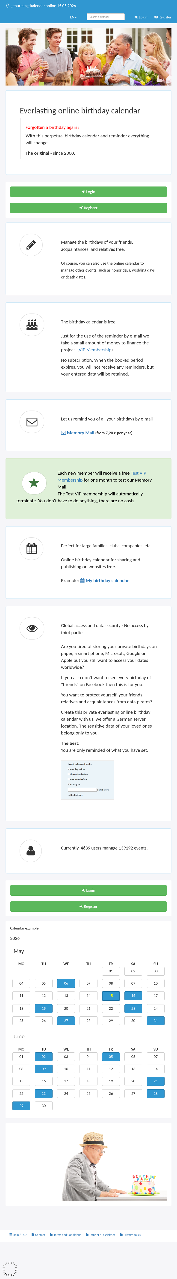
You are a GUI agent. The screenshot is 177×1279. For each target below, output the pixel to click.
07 (88, 983)
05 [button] (111, 1056)
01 (111, 971)
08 (111, 983)
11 (21, 995)
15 (21, 1081)
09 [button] (44, 1068)
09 (133, 983)
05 (44, 983)
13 (66, 995)
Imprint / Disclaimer (100, 1235)
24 (156, 1008)
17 (156, 995)
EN (73, 17)
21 (88, 1008)
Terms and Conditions (65, 1235)
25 (21, 1020)
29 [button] (21, 1105)
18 (21, 1008)
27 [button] (66, 1020)
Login (141, 17)
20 (66, 1008)
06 (133, 1056)
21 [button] (156, 1081)
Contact (38, 1235)
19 (111, 1081)
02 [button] (44, 1056)
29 (111, 1020)
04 (21, 983)
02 (133, 971)
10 (156, 983)
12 (44, 995)
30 (133, 1020)
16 (44, 1081)
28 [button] (156, 1093)
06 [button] (66, 983)
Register (163, 17)
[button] (77, 433)
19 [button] (44, 1008)
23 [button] (133, 1008)
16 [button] (133, 995)
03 (156, 971)
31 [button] (156, 1020)
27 (133, 1093)
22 (111, 1008)
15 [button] (111, 995)
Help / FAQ (18, 1235)
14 (88, 995)
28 (88, 1020)
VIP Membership (95, 350)
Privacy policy (130, 1235)
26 (44, 1020)
